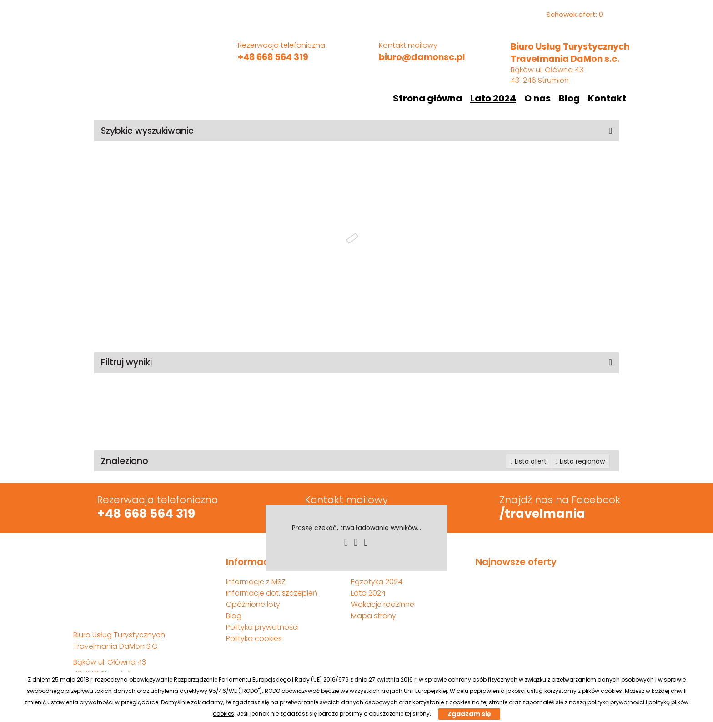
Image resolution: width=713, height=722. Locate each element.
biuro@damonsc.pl (422, 57)
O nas (537, 98)
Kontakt (607, 98)
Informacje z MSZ (256, 581)
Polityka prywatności (262, 627)
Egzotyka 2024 (376, 581)
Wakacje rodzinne (382, 604)
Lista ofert (529, 461)
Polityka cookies (254, 638)
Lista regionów (580, 461)
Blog (569, 98)
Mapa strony (373, 616)
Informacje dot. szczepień (271, 593)
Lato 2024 (493, 98)
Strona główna (427, 98)
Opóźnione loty (253, 604)
